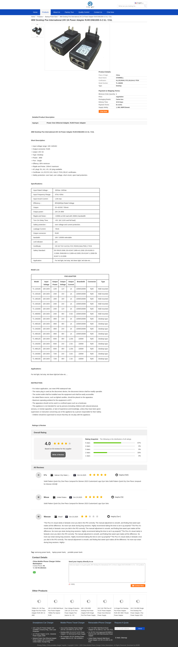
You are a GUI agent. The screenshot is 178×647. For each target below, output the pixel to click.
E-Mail (117, 638)
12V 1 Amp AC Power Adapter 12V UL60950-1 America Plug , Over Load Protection (44, 629)
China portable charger (54, 645)
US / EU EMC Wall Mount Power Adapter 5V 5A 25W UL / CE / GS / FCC (100, 629)
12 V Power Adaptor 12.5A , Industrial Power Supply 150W (44, 635)
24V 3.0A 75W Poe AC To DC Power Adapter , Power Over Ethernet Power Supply (105, 612)
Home (35, 12)
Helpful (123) (123, 475)
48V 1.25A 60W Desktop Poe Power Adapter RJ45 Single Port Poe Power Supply (88, 612)
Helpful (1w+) (116, 517)
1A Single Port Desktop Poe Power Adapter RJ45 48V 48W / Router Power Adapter (121, 612)
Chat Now (110, 12)
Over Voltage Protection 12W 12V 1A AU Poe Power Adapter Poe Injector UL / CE (72, 612)
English (140, 3)
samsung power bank (42, 552)
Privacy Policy (41, 645)
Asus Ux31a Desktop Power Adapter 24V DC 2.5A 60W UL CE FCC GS (72, 629)
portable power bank (75, 552)
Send (140, 628)
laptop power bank (59, 552)
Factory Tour (69, 12)
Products (45, 12)
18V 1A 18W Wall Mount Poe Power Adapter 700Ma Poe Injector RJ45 (55, 612)
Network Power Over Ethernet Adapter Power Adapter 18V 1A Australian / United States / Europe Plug (44, 640)
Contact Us (98, 12)
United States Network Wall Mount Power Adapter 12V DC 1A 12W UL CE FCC (100, 640)
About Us (56, 12)
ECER (138, 645)
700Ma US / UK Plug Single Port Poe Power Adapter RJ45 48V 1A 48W (39, 612)
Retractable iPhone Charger (99, 623)
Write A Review (58, 455)
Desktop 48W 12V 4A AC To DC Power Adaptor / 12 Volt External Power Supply (73, 633)
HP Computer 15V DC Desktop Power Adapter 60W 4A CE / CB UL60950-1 (72, 637)
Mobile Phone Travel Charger (73, 623)
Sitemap (124, 638)
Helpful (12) (119, 497)
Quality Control (84, 12)
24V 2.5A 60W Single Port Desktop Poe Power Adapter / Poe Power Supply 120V (137, 612)
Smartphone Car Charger (43, 623)
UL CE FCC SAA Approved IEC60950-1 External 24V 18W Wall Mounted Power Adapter (100, 634)
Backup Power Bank (51, 17)
